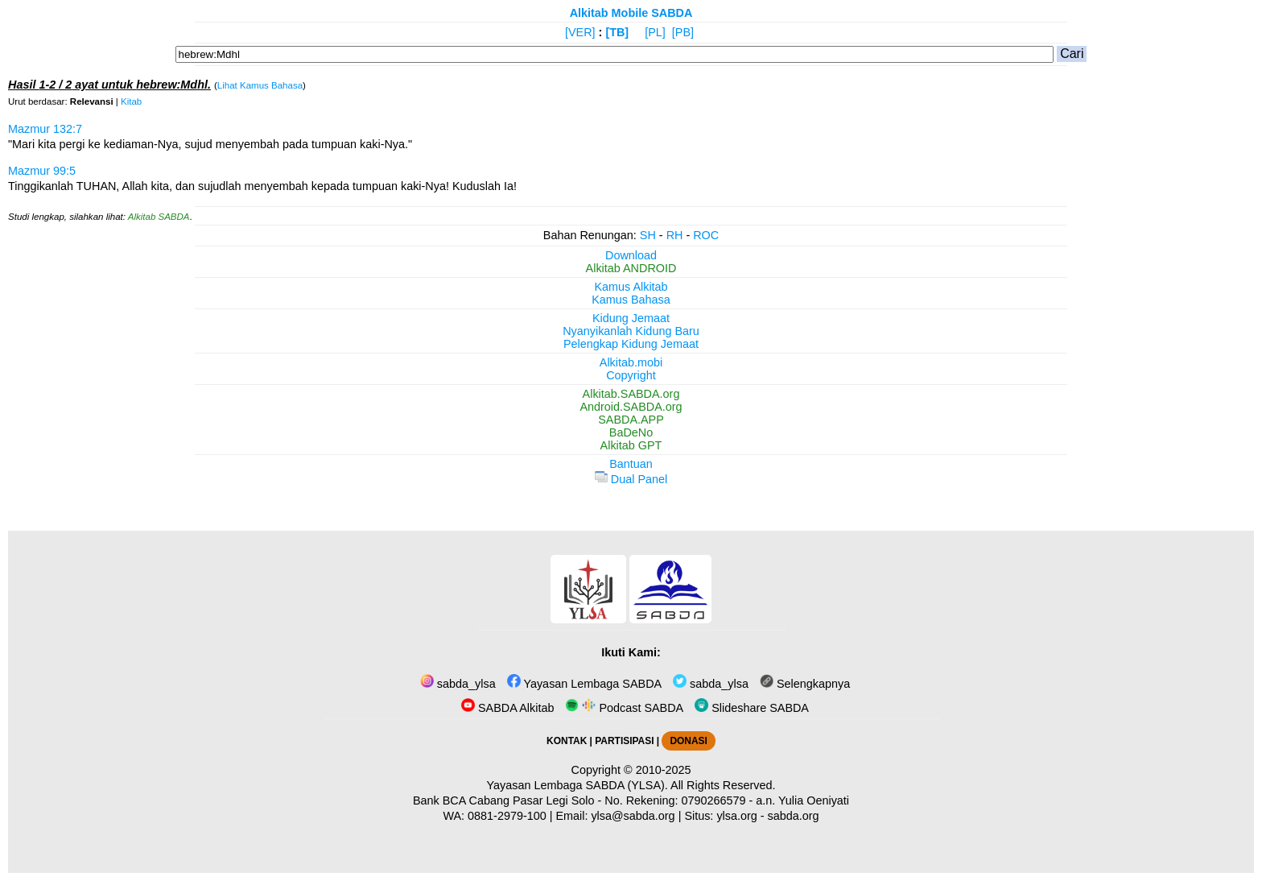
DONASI (688, 741)
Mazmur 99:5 (42, 170)
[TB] (617, 32)
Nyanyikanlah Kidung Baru (631, 331)
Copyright (631, 375)
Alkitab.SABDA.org (631, 393)
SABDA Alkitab (507, 707)
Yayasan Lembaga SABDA (584, 683)
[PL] (655, 32)
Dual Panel (631, 479)
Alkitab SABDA (159, 216)
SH (648, 235)
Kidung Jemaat (631, 318)
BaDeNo (631, 432)
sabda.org (793, 815)
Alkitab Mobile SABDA (631, 12)
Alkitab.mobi (631, 362)
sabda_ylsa (458, 683)
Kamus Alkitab (630, 286)
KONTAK (566, 741)
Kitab (131, 101)
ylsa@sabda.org (632, 815)
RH (674, 235)
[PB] (683, 32)
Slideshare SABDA (752, 707)
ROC (706, 235)
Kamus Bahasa (631, 299)
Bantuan (631, 463)
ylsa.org (736, 815)
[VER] (580, 32)
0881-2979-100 (507, 815)
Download (631, 255)
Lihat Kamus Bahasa (260, 85)
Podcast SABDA (624, 707)
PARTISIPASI (624, 741)
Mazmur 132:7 (45, 128)
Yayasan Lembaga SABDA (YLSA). (577, 785)
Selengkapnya (805, 683)
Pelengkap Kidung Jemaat (631, 343)
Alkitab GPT (631, 445)
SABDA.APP (631, 419)
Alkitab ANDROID (631, 268)
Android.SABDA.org (630, 406)
